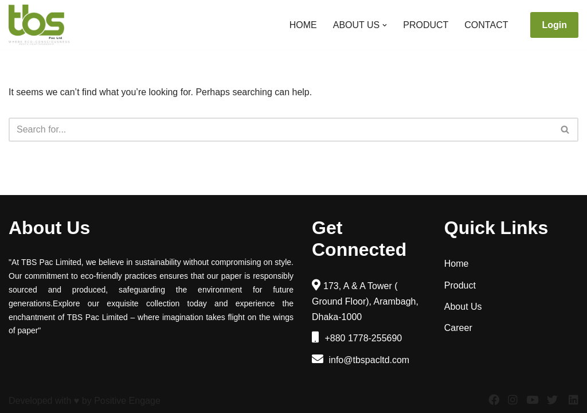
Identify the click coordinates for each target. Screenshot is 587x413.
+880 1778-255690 (357, 338)
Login (554, 25)
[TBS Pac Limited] (40, 25)
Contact (486, 25)
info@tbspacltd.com (360, 360)
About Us (463, 306)
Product (425, 25)
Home (303, 25)
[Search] (281, 130)
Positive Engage (127, 401)
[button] (384, 25)
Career (458, 328)
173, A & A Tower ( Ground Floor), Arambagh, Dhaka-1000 (365, 301)
